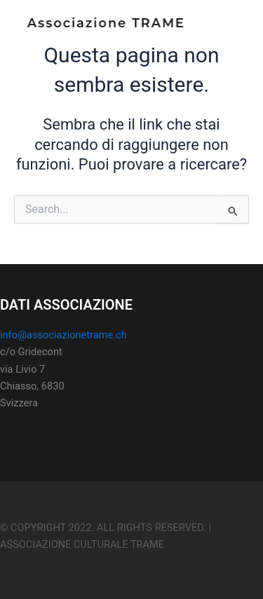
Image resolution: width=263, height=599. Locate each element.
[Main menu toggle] (231, 28)
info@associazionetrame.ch (63, 335)
